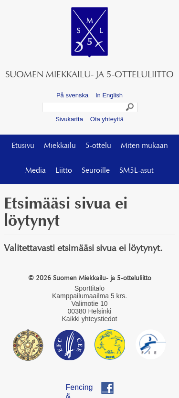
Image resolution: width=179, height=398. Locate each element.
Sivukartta (69, 119)
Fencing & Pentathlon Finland (84, 388)
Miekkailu (60, 146)
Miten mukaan (144, 146)
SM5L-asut (136, 171)
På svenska (72, 95)
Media (35, 171)
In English (109, 95)
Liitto (63, 171)
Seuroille (96, 171)
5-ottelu (98, 146)
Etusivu (22, 146)
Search (130, 108)
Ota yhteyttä (107, 119)
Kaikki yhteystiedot (89, 319)
